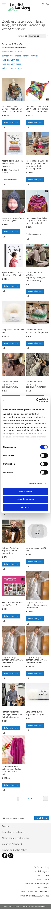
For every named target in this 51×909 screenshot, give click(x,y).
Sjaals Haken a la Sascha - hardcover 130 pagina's (13, 273)
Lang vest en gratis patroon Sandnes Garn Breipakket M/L (12, 660)
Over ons (6, 826)
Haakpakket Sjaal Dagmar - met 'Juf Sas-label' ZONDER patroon (12, 109)
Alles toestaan (26, 491)
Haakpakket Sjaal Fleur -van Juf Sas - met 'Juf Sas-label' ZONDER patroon (37, 109)
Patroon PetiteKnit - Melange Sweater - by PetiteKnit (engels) (12, 714)
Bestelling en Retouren (13, 831)
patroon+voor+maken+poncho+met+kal (20, 55)
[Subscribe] (41, 818)
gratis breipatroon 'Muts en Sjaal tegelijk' (13, 219)
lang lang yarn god (10, 60)
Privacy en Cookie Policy (14, 849)
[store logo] (19, 7)
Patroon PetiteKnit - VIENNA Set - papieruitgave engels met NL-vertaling (35, 276)
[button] (4, 127)
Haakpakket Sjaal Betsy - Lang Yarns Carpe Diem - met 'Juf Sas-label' (37, 220)
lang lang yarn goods (11, 64)
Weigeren (25, 507)
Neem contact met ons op (15, 837)
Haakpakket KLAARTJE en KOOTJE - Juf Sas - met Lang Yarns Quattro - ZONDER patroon (37, 164)
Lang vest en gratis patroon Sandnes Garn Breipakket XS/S (36, 605)
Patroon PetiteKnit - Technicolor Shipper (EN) (37, 331)
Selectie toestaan (25, 499)
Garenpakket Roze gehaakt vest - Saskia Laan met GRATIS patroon (11, 770)
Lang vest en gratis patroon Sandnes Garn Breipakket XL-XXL (36, 660)
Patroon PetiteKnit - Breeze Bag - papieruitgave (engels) (36, 384)
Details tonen (35, 483)
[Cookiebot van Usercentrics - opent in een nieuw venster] (36, 400)
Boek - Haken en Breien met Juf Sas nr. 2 (12, 603)
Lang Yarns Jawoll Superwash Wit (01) (35, 713)
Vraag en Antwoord (12, 843)
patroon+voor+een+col (12, 51)
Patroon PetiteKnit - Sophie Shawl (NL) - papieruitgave (11, 550)
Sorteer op (22, 36)
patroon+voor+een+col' (12, 68)
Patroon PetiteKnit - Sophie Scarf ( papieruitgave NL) (11, 384)
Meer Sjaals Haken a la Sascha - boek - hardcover (12, 163)
